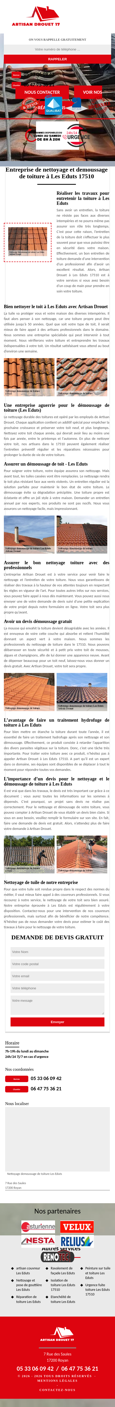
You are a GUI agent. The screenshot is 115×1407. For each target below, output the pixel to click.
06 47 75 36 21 (39, 84)
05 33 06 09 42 (39, 74)
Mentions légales (57, 1381)
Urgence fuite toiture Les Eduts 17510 (97, 1289)
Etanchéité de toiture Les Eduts (63, 1299)
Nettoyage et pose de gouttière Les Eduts (29, 1285)
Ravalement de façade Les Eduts (63, 1270)
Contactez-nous (57, 1390)
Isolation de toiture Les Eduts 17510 (63, 1285)
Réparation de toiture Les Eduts (28, 1299)
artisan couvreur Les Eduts (28, 1270)
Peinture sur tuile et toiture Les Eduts (98, 1273)
